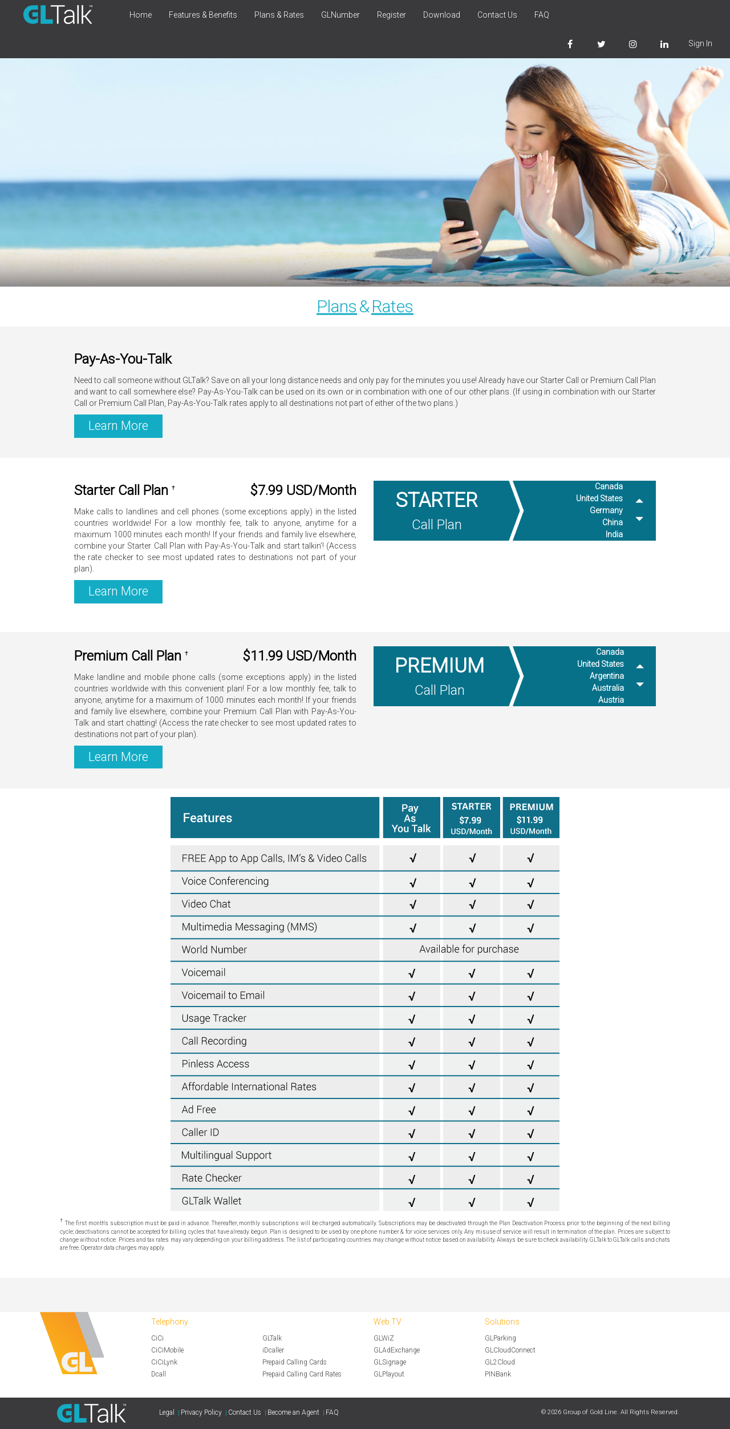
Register (391, 14)
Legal (167, 1412)
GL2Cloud (500, 1362)
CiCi (157, 1338)
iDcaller (273, 1350)
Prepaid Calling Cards (294, 1362)
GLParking (500, 1338)
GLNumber (340, 14)
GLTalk (272, 1338)
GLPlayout (389, 1374)
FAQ (541, 14)
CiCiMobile (167, 1350)
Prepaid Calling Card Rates (302, 1374)
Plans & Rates (279, 14)
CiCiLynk (164, 1362)
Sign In (700, 43)
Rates (392, 306)
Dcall (158, 1374)
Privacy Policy (201, 1412)
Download (441, 14)
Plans (337, 306)
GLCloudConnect (510, 1350)
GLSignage (390, 1362)
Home (140, 14)
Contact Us (497, 14)
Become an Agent (293, 1412)
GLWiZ (384, 1338)
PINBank (498, 1374)
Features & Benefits (203, 14)
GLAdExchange (397, 1350)
